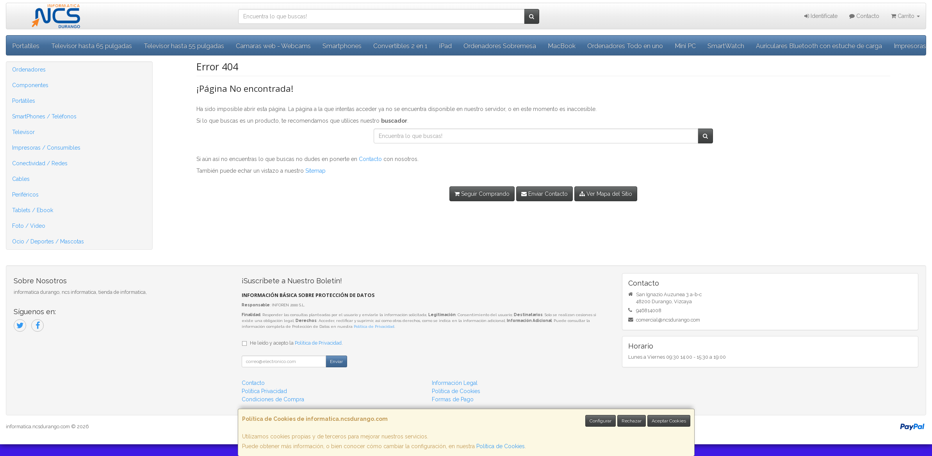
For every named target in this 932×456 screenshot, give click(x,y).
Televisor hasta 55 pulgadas (184, 46)
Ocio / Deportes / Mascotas (48, 241)
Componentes (30, 85)
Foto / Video (28, 226)
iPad (445, 46)
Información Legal (455, 383)
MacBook (562, 46)
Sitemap (315, 171)
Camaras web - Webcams (273, 46)
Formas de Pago (453, 399)
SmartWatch (725, 46)
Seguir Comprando (482, 194)
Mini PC (685, 46)
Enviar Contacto (544, 194)
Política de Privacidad (374, 326)
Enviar (336, 361)
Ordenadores (29, 69)
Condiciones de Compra (273, 399)
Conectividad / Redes (40, 163)
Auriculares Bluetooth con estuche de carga (819, 46)
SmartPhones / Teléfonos (44, 116)
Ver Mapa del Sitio (605, 194)
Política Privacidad (264, 391)
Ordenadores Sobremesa (499, 46)
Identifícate (821, 16)
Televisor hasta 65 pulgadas (91, 46)
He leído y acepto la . (296, 343)
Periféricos (25, 194)
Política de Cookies (500, 446)
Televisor (23, 132)
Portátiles (23, 101)
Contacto (864, 16)
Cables (21, 179)
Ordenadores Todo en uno (625, 46)
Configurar (600, 421)
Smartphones (342, 46)
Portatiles (25, 46)
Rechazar (632, 421)
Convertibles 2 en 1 (400, 46)
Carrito (905, 16)
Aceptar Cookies (669, 421)
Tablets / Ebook (32, 210)
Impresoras (910, 46)
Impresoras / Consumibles (46, 148)
